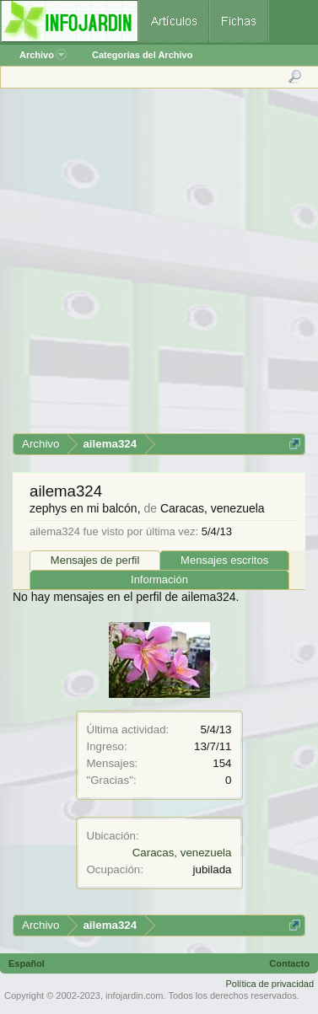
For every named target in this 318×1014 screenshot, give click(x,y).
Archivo (43, 55)
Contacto (289, 963)
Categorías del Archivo (142, 55)
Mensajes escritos (224, 560)
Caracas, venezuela (182, 852)
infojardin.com (134, 995)
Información (159, 579)
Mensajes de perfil (95, 560)
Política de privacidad (269, 984)
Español (26, 963)
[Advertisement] (158, 267)
